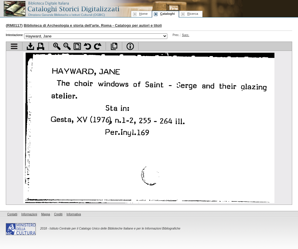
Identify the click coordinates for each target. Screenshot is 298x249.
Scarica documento (30, 46)
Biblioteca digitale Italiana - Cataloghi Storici (61, 8)
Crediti (58, 214)
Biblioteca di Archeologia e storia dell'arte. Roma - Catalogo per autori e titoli (93, 25)
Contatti (12, 214)
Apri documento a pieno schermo (114, 46)
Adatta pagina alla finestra (77, 46)
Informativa (74, 214)
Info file (130, 46)
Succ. (185, 35)
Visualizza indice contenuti (14, 46)
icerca (192, 13)
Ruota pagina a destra (97, 46)
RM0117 (14, 25)
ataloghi (167, 13)
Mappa (45, 214)
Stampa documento (40, 46)
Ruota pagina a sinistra (87, 46)
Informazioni (29, 214)
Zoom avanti (57, 46)
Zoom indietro (67, 46)
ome (143, 13)
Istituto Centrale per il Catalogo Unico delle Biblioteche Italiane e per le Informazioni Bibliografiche (114, 228)
